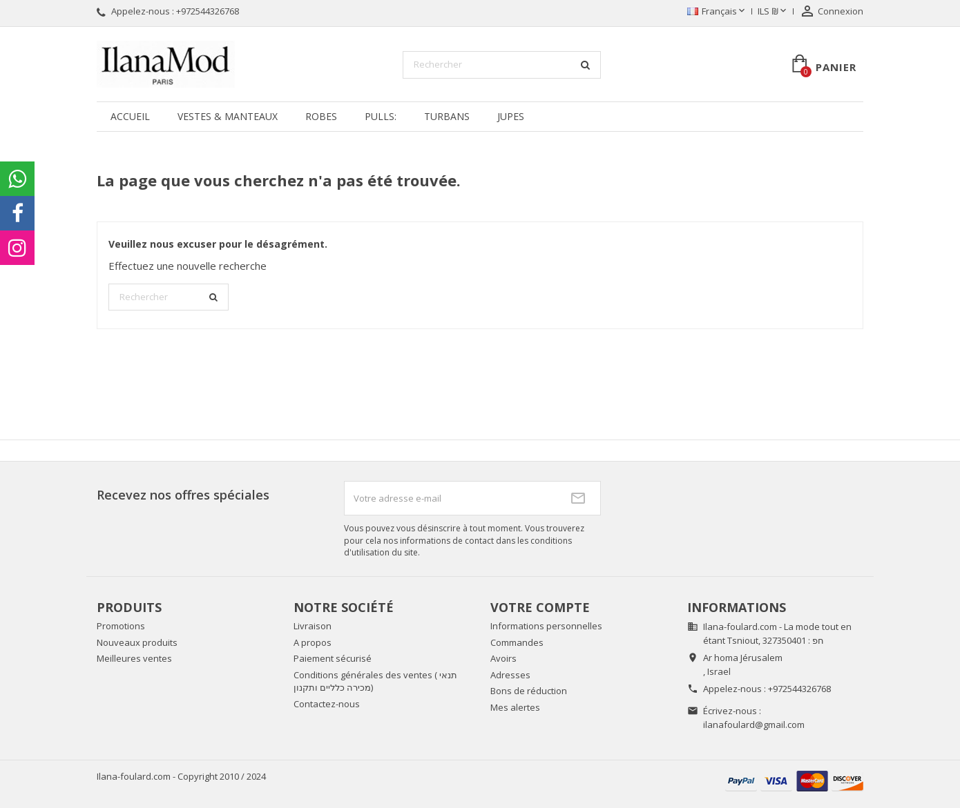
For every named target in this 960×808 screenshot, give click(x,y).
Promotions (121, 626)
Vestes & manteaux (227, 116)
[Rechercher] (502, 65)
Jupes (510, 116)
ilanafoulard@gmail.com (754, 724)
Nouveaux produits (137, 642)
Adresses (510, 675)
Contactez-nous (327, 704)
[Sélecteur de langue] (717, 12)
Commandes (517, 642)
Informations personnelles (546, 626)
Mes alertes (515, 707)
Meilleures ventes (134, 658)
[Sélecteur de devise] (773, 12)
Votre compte (540, 607)
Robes (321, 116)
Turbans (447, 116)
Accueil (130, 116)
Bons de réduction (528, 690)
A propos (313, 642)
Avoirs (503, 658)
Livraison (313, 626)
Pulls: (380, 116)
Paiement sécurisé (333, 658)
